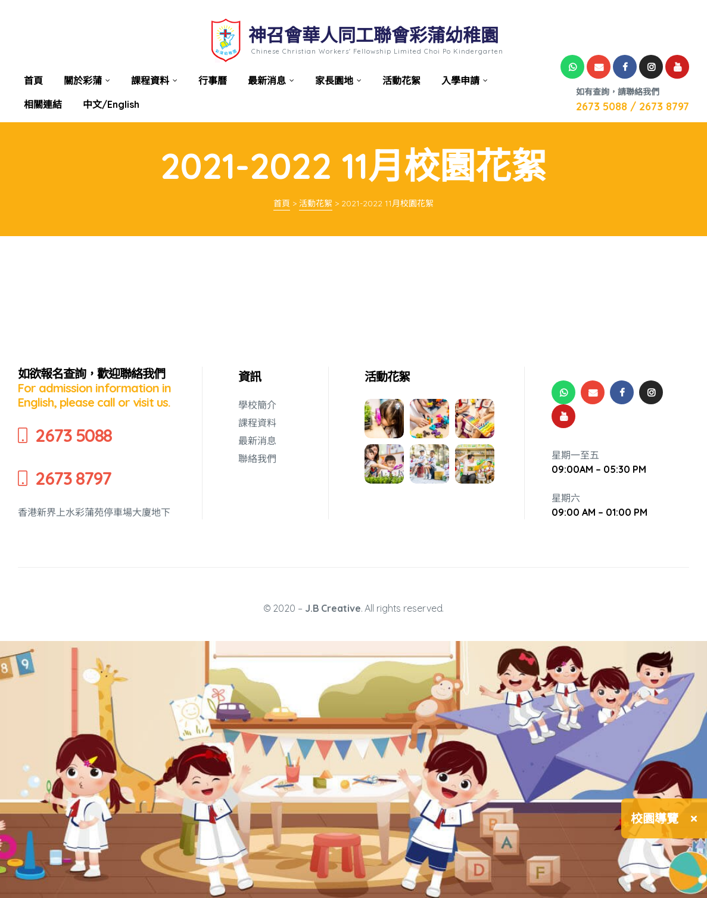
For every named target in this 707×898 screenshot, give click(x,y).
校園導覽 (654, 818)
